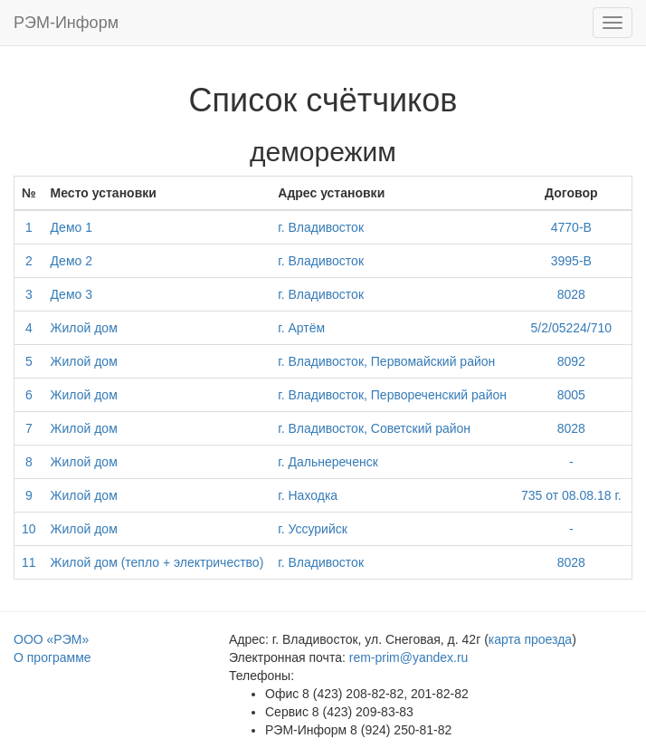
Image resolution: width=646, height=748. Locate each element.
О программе (52, 657)
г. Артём (301, 328)
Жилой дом (84, 328)
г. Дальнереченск (327, 462)
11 (29, 562)
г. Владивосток (321, 227)
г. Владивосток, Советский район (374, 428)
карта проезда (530, 639)
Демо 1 (71, 227)
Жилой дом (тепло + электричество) (157, 562)
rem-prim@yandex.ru (409, 657)
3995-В (571, 261)
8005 (571, 395)
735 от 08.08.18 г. (571, 495)
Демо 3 (71, 294)
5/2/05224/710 (572, 328)
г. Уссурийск (312, 529)
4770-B (571, 227)
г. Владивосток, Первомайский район (386, 361)
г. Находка (307, 495)
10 (29, 529)
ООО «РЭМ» (51, 639)
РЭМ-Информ (66, 23)
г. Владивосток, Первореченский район (392, 395)
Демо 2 (71, 261)
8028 (571, 294)
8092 (571, 361)
